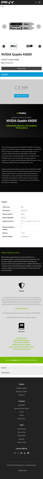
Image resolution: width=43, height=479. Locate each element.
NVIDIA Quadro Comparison (22, 340)
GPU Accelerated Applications (21, 349)
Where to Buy (22, 68)
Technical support (21, 388)
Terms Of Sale (21, 442)
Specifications (5, 373)
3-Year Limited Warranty (21, 308)
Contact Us (21, 395)
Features (3, 368)
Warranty (21, 439)
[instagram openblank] (28, 453)
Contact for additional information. (21, 360)
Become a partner (21, 391)
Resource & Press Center (21, 408)
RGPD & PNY (21, 436)
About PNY (21, 405)
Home (2, 6)
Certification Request (21, 96)
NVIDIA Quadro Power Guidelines (21, 345)
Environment (21, 419)
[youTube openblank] (21, 453)
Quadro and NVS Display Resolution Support (21, 347)
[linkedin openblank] (24, 453)
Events (22, 412)
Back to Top (22, 470)
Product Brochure (21, 338)
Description (4, 74)
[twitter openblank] (18, 453)
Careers (21, 415)
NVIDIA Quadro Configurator (21, 342)
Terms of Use (22, 432)
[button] (39, 26)
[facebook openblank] (15, 453)
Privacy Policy (21, 429)
